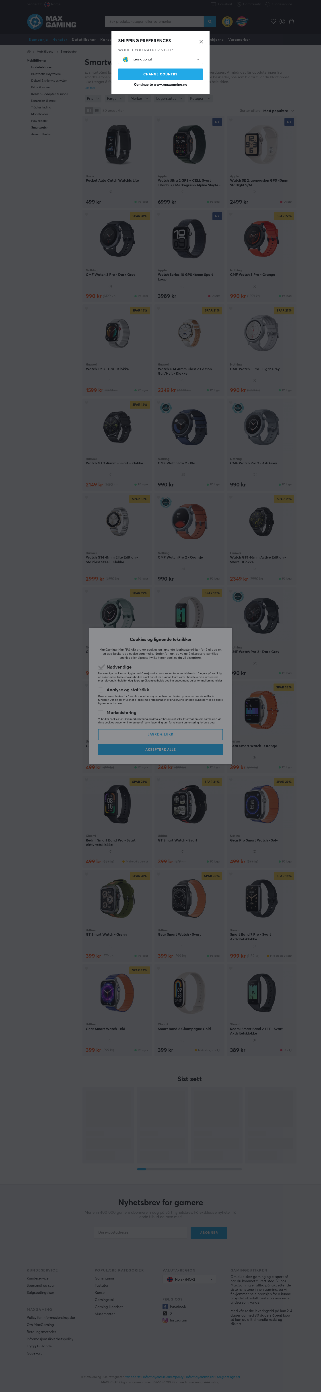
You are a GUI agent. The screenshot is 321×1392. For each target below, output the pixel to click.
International (137, 59)
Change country (160, 74)
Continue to (160, 84)
